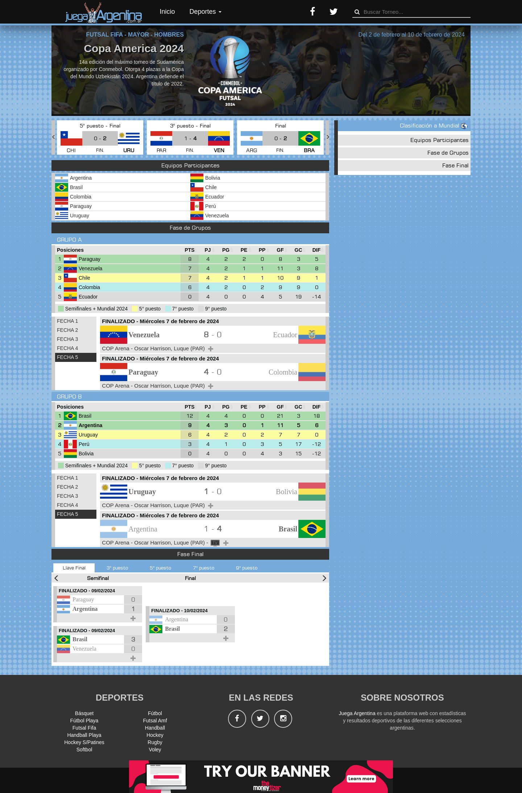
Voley (155, 749)
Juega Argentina (357, 713)
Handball (155, 728)
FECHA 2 (67, 330)
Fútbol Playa (84, 720)
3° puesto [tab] (117, 568)
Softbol (84, 749)
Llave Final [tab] (74, 568)
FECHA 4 (67, 348)
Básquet (84, 713)
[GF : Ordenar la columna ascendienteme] (280, 250)
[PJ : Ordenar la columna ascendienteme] (208, 250)
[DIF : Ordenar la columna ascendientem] (316, 250)
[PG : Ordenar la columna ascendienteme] (226, 250)
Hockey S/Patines (84, 742)
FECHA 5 (67, 357)
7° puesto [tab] (203, 568)
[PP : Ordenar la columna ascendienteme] (262, 250)
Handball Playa (84, 735)
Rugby (155, 742)
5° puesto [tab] (160, 568)
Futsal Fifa (84, 728)
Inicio (167, 11)
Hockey (154, 735)
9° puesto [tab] (246, 568)
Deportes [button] (205, 11)
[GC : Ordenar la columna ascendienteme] (298, 250)
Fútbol (155, 713)
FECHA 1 (67, 321)
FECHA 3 (67, 339)
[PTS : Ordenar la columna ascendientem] (190, 250)
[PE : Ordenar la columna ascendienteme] (244, 250)
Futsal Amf (155, 720)
